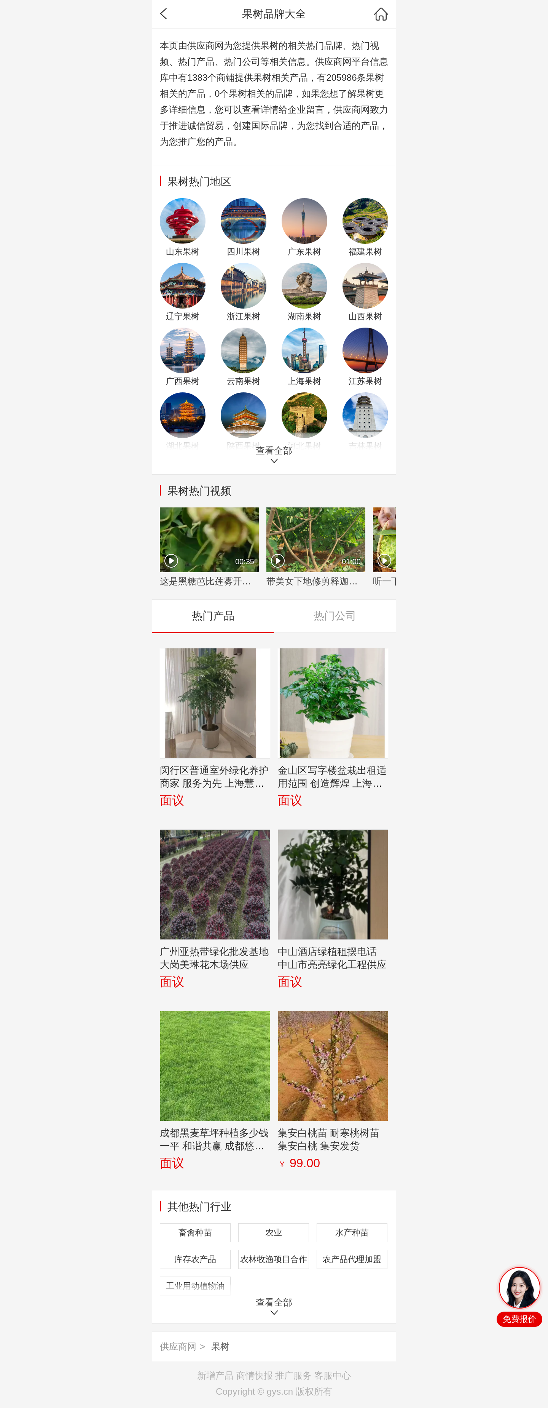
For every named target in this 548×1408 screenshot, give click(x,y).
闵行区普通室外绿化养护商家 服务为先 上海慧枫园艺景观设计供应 (214, 783)
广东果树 (304, 251)
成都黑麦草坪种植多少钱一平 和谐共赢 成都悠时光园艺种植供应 (214, 1146)
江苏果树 (365, 381)
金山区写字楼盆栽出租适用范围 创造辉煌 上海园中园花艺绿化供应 (332, 783)
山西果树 (365, 316)
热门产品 (213, 616)
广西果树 (182, 381)
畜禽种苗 (195, 1232)
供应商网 (178, 1346)
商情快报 (254, 1375)
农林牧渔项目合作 (273, 1259)
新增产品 (215, 1375)
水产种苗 (352, 1232)
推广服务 (293, 1375)
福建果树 (365, 251)
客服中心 (332, 1375)
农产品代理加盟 (352, 1259)
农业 (273, 1232)
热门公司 (335, 616)
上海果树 (304, 381)
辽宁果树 (182, 316)
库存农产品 (195, 1259)
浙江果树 (243, 316)
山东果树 (182, 251)
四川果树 (243, 251)
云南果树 (243, 381)
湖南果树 (304, 316)
